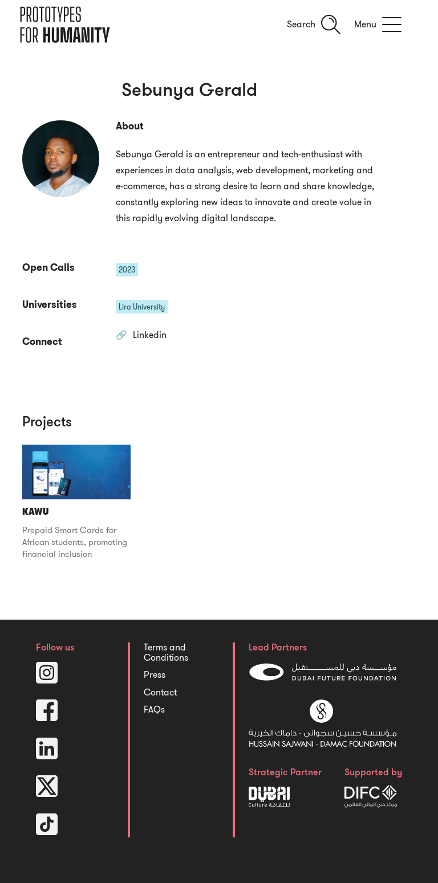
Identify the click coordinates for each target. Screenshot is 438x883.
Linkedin (150, 335)
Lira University (142, 307)
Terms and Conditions (166, 652)
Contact (160, 692)
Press (154, 675)
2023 (127, 270)
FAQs (154, 709)
